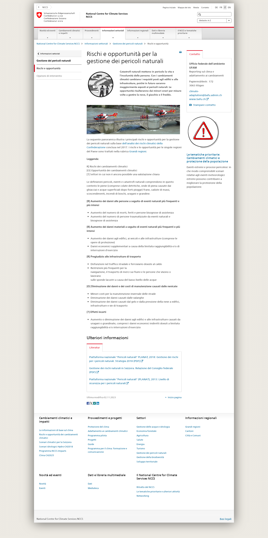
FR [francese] (221, 7)
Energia (140, 444)
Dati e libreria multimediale (158, 31)
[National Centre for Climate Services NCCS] (85, 17)
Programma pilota (97, 435)
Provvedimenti (92, 30)
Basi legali (225, 519)
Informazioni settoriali (113, 31)
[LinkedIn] (97, 403)
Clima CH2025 (46, 455)
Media (196, 7)
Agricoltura (142, 435)
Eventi (42, 488)
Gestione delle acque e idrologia (153, 426)
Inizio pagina (174, 397)
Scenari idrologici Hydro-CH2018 (56, 446)
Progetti (92, 439)
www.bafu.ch (197, 99)
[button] (200, 14)
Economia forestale (146, 431)
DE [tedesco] (216, 7)
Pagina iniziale (169, 7)
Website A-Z (214, 20)
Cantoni (189, 431)
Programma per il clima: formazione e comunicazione (107, 450)
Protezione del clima (98, 426)
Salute (140, 439)
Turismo (141, 448)
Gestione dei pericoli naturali (128, 43)
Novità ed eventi (47, 30)
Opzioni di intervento (49, 75)
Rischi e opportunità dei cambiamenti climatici (58, 436)
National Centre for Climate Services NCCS (58, 43)
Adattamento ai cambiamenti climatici (108, 431)
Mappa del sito (184, 7)
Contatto (205, 7)
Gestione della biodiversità (150, 457)
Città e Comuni (193, 435)
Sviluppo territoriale (147, 461)
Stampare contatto (204, 105)
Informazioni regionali (137, 30)
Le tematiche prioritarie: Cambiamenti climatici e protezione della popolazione (207, 158)
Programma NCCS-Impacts (52, 450)
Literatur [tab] (94, 347)
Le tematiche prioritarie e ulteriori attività (158, 491)
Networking (143, 495)
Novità (42, 483)
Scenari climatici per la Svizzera (55, 442)
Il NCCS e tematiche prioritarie (187, 31)
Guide (91, 444)
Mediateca (93, 488)
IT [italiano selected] (225, 7)
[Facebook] (88, 403)
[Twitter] (91, 403)
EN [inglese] (229, 7)
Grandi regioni (137, 151)
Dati (90, 483)
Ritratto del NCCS (146, 487)
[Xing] (94, 403)
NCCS (43, 7)
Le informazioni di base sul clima (56, 430)
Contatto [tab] (194, 54)
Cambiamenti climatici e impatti (69, 31)
